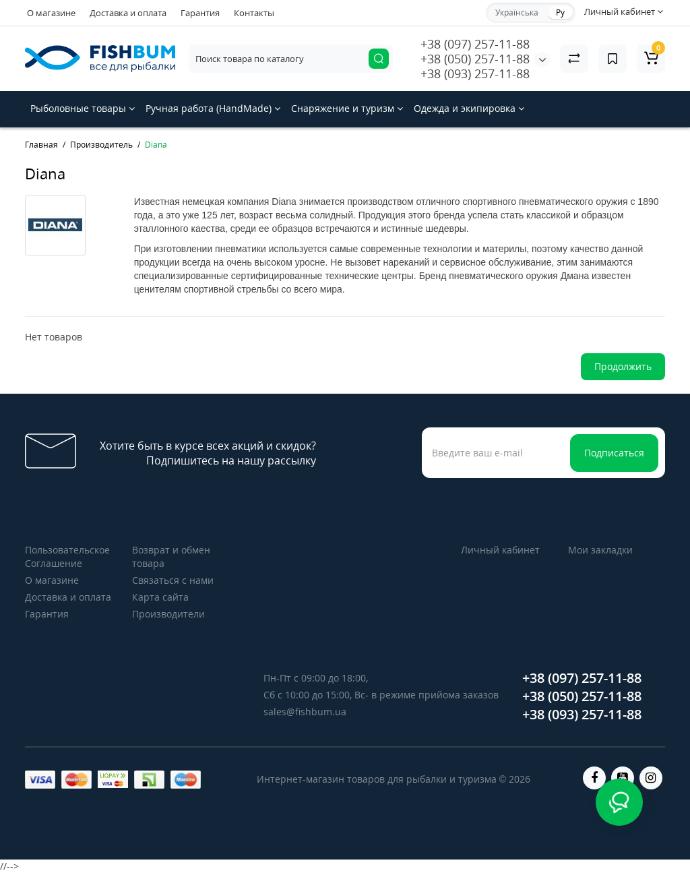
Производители (168, 613)
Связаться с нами (173, 580)
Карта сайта (160, 597)
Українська (516, 12)
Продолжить (623, 366)
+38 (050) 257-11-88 (475, 59)
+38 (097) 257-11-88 (475, 44)
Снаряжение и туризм (347, 108)
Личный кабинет (500, 549)
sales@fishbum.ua (304, 711)
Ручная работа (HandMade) (213, 108)
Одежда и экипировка (469, 108)
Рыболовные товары (82, 108)
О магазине (51, 13)
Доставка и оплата (128, 13)
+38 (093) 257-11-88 (475, 73)
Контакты (254, 13)
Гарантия (200, 13)
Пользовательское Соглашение (67, 556)
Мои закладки (600, 549)
